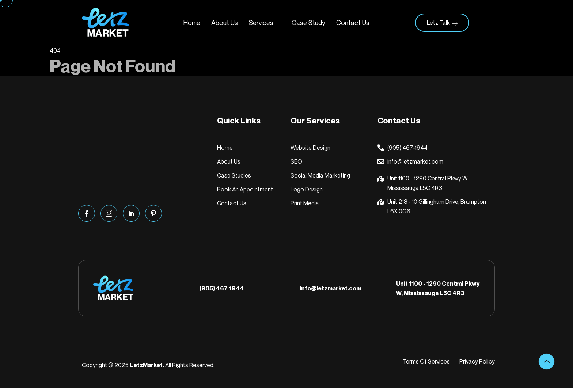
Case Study (308, 23)
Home (191, 23)
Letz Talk (442, 22)
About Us (224, 23)
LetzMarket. (147, 365)
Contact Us (352, 23)
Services (265, 23)
